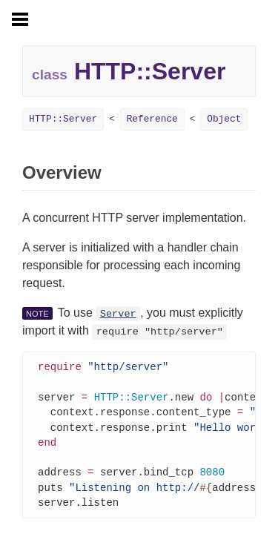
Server (118, 314)
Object (224, 119)
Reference (152, 119)
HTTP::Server (63, 119)
